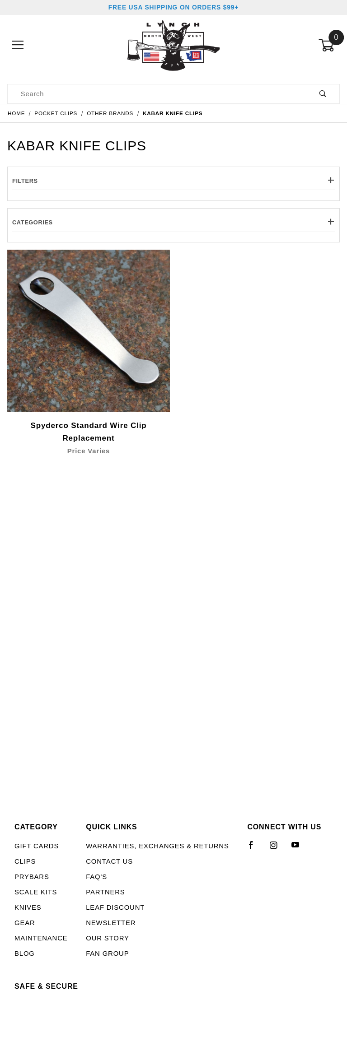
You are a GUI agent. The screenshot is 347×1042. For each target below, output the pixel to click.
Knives (28, 907)
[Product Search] (157, 94)
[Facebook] (255, 848)
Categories (173, 222)
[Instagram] (277, 848)
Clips (25, 861)
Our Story (107, 938)
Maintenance (41, 938)
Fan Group (107, 953)
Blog (24, 953)
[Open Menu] (17, 45)
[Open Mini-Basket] (329, 45)
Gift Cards (36, 846)
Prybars (31, 876)
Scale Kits (35, 892)
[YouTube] (299, 848)
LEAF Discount (115, 907)
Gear (24, 922)
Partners (105, 892)
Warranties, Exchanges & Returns (157, 846)
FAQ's (96, 876)
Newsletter (111, 922)
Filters (173, 180)
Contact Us (109, 861)
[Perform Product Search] (322, 94)
